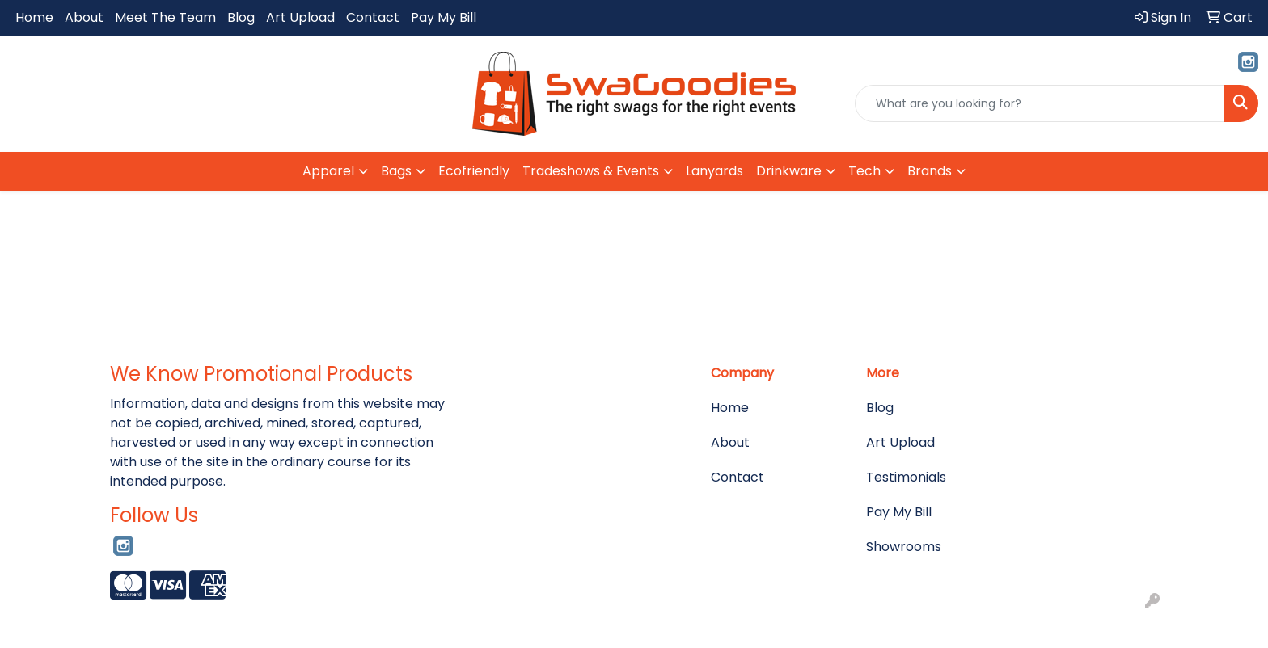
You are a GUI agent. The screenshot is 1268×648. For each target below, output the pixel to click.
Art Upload (300, 17)
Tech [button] (864, 171)
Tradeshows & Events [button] (590, 171)
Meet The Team (165, 17)
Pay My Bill (443, 17)
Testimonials (906, 477)
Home (34, 17)
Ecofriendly (473, 171)
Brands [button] (929, 171)
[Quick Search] (1039, 103)
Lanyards (714, 171)
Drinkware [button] (789, 171)
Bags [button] (396, 171)
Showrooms (903, 546)
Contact (372, 17)
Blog (241, 17)
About (84, 17)
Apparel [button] (328, 171)
